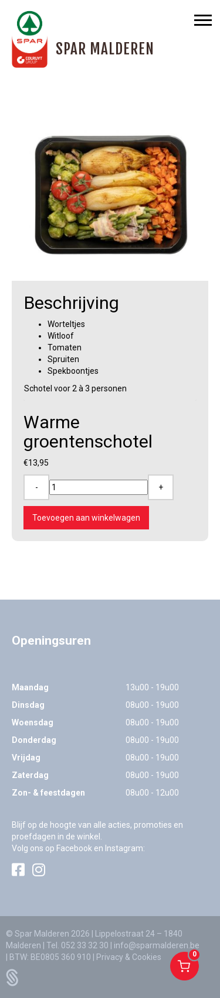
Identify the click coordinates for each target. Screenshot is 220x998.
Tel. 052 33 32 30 (77, 945)
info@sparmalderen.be (156, 945)
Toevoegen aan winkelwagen (86, 517)
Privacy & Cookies (128, 957)
